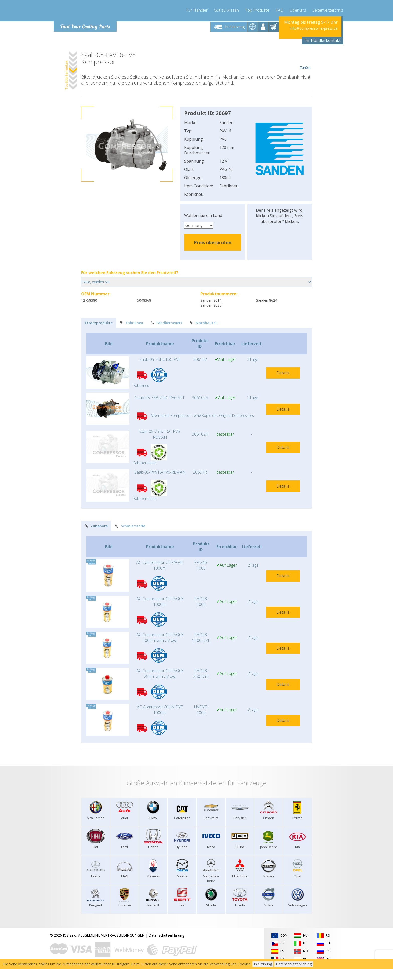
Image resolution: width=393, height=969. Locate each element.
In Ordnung (263, 964)
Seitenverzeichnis (327, 10)
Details (282, 373)
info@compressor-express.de (314, 28)
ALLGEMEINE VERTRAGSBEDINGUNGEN (111, 935)
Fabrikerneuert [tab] (166, 322)
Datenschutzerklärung (166, 935)
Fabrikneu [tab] (131, 322)
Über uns (298, 10)
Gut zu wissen (226, 10)
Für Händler (197, 10)
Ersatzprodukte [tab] (99, 322)
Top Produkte (257, 10)
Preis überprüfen (212, 242)
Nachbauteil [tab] (203, 322)
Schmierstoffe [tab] (130, 526)
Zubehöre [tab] (96, 526)
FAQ (279, 10)
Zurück (305, 60)
